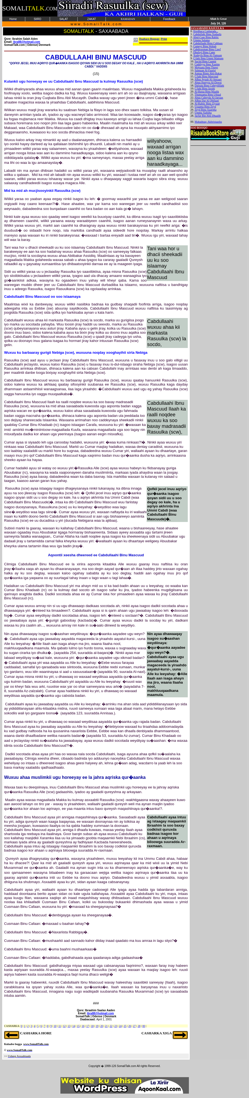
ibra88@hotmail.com (100, 1013)
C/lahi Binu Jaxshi (205, 88)
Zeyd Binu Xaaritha (205, 109)
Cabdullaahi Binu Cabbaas (208, 43)
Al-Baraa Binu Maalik (206, 91)
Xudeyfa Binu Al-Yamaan (207, 55)
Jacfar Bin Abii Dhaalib (208, 115)
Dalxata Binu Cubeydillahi (209, 85)
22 (111, 1025)
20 (101, 1025)
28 (139, 1025)
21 (106, 1025)
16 (83, 1025)
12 (64, 1025)
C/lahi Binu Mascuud (206, 76)
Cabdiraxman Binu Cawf (207, 49)
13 (69, 1025)
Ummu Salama (201, 40)
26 (129, 1025)
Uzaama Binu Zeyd (205, 106)
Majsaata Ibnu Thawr (206, 67)
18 (92, 1025)
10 (55, 1025)
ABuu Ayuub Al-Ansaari (208, 79)
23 (115, 1025)
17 (87, 1025)
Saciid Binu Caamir (205, 61)
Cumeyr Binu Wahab (204, 46)
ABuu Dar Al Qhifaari (206, 100)
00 (143, 1025)
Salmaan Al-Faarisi (205, 70)
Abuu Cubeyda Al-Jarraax (208, 97)
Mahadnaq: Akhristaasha (208, 121)
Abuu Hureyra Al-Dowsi (208, 82)
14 (73, 1025)
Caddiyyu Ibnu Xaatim (207, 64)
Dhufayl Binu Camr (204, 52)
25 (125, 1025)
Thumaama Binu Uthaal (208, 94)
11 (59, 1025)
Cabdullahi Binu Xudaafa (207, 34)
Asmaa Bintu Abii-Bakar (208, 73)
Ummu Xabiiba (203, 112)
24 (120, 1025)
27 (134, 1025)
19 (97, 1025)
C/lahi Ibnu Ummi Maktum (208, 58)
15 (78, 1025)
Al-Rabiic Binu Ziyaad (207, 103)
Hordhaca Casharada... (205, 31)
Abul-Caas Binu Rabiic (206, 37)
